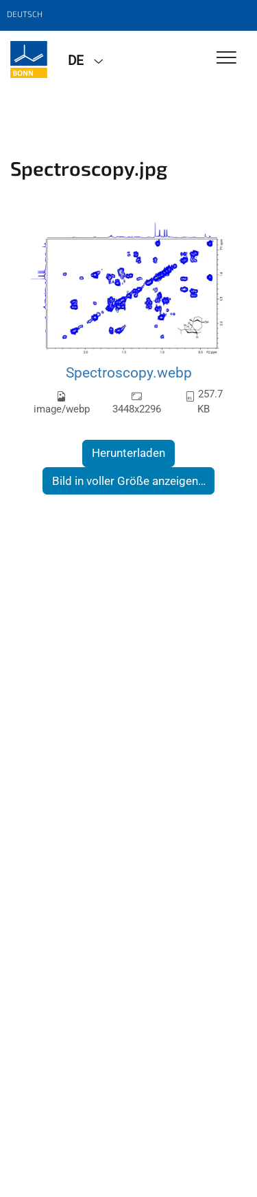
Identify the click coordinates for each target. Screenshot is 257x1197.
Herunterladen (128, 453)
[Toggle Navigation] (226, 58)
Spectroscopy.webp (129, 372)
